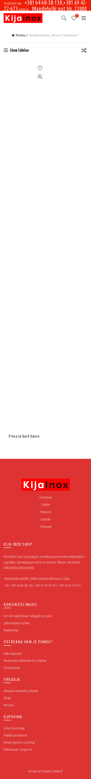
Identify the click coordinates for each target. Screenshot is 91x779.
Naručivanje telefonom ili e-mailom (25, 661)
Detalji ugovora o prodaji (19, 742)
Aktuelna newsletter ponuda (21, 691)
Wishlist (76, 16)
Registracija (11, 630)
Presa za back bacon (23, 436)
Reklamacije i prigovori (18, 749)
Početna (20, 35)
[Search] (64, 18)
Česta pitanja (12, 668)
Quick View (40, 76)
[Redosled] (83, 51)
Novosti (9, 705)
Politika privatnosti (15, 735)
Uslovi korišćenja (14, 728)
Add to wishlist (40, 68)
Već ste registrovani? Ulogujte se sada (27, 616)
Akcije (7, 698)
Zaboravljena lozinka (17, 623)
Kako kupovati (13, 654)
